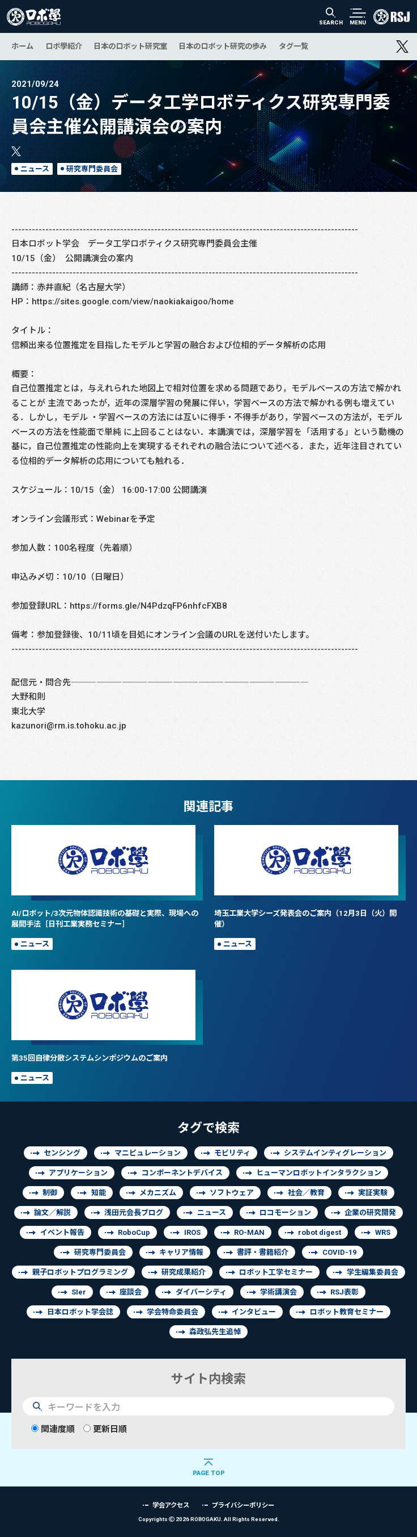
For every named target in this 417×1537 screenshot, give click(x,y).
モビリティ (232, 1153)
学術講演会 (278, 1292)
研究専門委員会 (92, 169)
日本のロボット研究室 (130, 46)
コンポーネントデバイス (182, 1172)
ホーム (22, 46)
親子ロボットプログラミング (80, 1272)
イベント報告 (62, 1232)
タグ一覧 (293, 46)
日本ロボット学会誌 (80, 1312)
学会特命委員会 (172, 1312)
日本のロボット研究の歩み (222, 46)
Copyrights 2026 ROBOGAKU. (208, 1519)
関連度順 (53, 1429)
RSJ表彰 (344, 1292)
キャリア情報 (181, 1252)
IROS (192, 1232)
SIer (78, 1292)
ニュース (34, 169)
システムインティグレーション (335, 1153)
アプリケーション (78, 1172)
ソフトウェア (232, 1192)
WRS (382, 1232)
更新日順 (105, 1429)
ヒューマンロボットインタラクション (318, 1172)
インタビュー (254, 1312)
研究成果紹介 (183, 1272)
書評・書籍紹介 (262, 1252)
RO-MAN (249, 1232)
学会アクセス (170, 1505)
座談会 (131, 1292)
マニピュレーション (147, 1153)
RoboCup (134, 1232)
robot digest (319, 1232)
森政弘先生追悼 (215, 1331)
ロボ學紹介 (63, 46)
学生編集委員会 (372, 1272)
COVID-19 (339, 1252)
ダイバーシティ (201, 1292)
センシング (62, 1153)
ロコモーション (285, 1212)
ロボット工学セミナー (276, 1272)
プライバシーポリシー (243, 1505)
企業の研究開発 (370, 1212)
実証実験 (373, 1192)
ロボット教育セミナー (347, 1312)
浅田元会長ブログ (133, 1212)
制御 (49, 1192)
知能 (98, 1192)
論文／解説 (52, 1212)
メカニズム (157, 1192)
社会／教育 (306, 1192)
